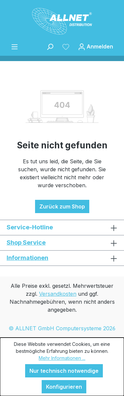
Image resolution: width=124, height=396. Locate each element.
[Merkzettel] (66, 46)
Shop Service (26, 242)
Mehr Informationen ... (62, 358)
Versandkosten (57, 293)
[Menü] (14, 46)
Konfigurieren (64, 386)
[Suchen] (50, 46)
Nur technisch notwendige (64, 370)
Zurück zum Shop (62, 206)
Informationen (27, 257)
